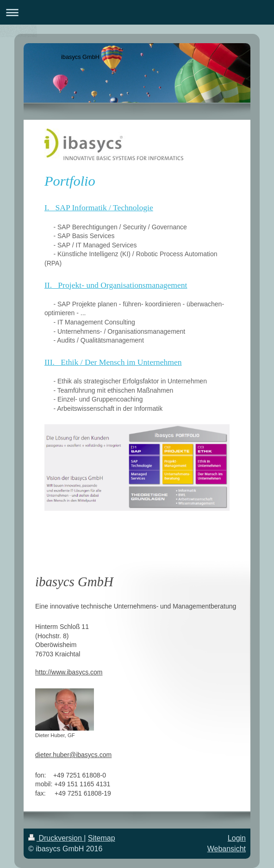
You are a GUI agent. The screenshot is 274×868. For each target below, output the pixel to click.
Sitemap (101, 838)
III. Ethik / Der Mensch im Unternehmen (113, 362)
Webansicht (226, 849)
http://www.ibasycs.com (69, 672)
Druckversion (56, 838)
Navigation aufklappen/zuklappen (137, 12)
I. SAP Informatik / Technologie (98, 207)
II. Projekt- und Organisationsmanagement (115, 285)
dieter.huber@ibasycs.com (73, 754)
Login (237, 838)
